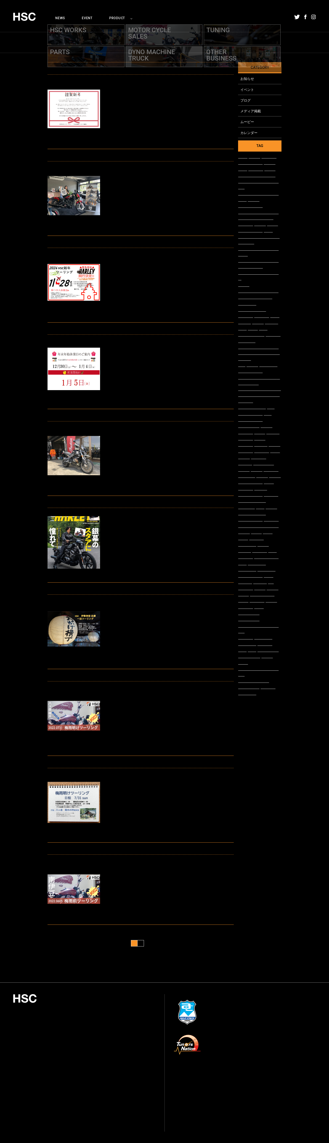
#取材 (242, 200)
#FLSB (242, 157)
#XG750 (266, 427)
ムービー (247, 122)
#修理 (242, 651)
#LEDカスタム (263, 464)
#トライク (245, 225)
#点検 (252, 651)
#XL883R (273, 433)
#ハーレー (245, 608)
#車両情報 (259, 551)
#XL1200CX (246, 477)
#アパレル (245, 317)
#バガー (252, 366)
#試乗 (263, 329)
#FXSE (274, 317)
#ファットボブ (248, 688)
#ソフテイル (247, 545)
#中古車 (254, 157)
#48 (271, 583)
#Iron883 (245, 583)
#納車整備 (255, 170)
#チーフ (244, 533)
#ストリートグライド (253, 682)
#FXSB (268, 576)
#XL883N (260, 583)
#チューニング (248, 620)
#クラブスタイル (250, 483)
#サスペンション (250, 420)
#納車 (242, 564)
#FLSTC (259, 433)
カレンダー (248, 133)
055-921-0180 (31, 1059)
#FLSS (268, 231)
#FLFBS (272, 225)
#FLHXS (267, 657)
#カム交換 (273, 336)
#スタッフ (261, 317)
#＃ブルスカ (247, 304)
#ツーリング (247, 694)
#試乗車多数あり (250, 495)
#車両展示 (245, 439)
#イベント (268, 688)
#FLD (268, 414)
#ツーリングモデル (252, 408)
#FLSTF (243, 595)
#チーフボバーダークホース (258, 527)
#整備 (272, 551)
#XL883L (244, 551)
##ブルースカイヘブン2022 (258, 292)
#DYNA (256, 533)
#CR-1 (242, 170)
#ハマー (244, 458)
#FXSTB (259, 589)
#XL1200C (268, 157)
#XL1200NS (246, 342)
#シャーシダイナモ (252, 514)
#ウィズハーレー (250, 231)
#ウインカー (247, 570)
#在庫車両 (271, 520)
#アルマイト (257, 564)
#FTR (271, 408)
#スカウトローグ (250, 163)
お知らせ (247, 78)
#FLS (241, 366)
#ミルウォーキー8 (251, 336)
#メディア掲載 (248, 614)
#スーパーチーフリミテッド (258, 194)
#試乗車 (257, 470)
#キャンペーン (268, 651)
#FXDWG (261, 445)
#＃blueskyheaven (252, 310)
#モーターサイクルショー (256, 176)
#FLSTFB (244, 323)
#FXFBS (243, 286)
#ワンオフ (245, 445)
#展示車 (274, 445)
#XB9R (243, 539)
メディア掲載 (250, 111)
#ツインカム (247, 645)
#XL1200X (245, 589)
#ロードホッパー (262, 595)
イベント (247, 89)
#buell (259, 608)
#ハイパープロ (248, 427)
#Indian (272, 589)
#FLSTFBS (256, 539)
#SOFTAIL (271, 495)
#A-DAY (259, 439)
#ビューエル (263, 638)
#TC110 (263, 545)
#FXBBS (254, 200)
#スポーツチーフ (250, 207)
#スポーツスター (266, 558)
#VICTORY (258, 458)
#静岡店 (262, 477)
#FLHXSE (271, 323)
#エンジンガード (250, 414)
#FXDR (253, 329)
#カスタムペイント (252, 501)
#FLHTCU (245, 464)
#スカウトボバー (250, 520)
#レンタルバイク (250, 372)
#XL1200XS (246, 508)
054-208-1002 (31, 1096)
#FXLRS (270, 170)
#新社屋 (258, 323)
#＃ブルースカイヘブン (255, 298)
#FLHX (275, 452)
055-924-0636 (31, 1054)
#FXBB (243, 663)
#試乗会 (275, 477)
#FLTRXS (260, 489)
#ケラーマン (266, 570)
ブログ (245, 100)
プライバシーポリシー (27, 1118)
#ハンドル (245, 433)
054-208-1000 (31, 1091)
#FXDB (269, 483)
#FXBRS (271, 508)
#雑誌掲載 (271, 470)
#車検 (260, 508)
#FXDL (267, 533)
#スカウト (256, 601)
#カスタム (264, 645)
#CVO (242, 329)
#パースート (268, 366)
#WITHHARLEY (249, 657)
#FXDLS (271, 601)
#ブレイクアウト (250, 576)
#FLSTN (243, 470)
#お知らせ (245, 452)
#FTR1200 (245, 638)
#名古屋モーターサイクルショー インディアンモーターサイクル (259, 354)
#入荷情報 (261, 452)
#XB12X (270, 163)
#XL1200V (245, 489)
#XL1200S (245, 558)
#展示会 (260, 225)
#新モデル (245, 402)
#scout (243, 601)
